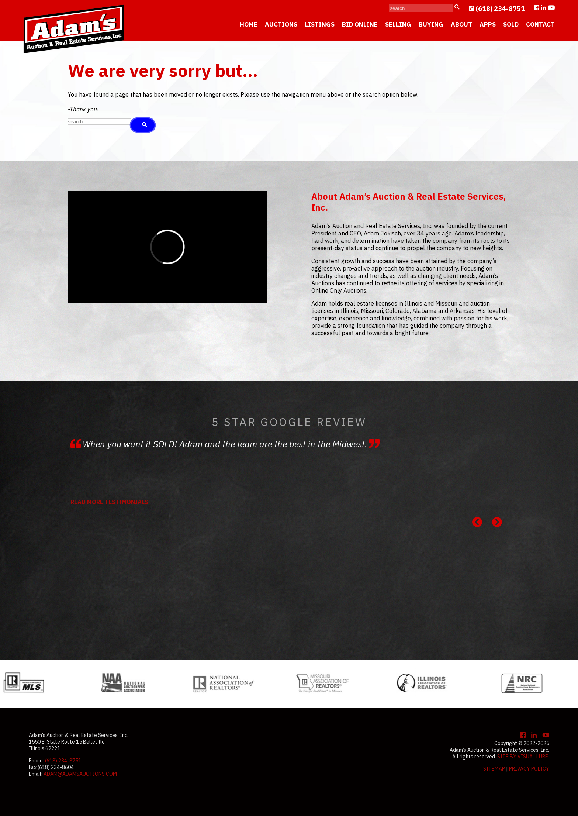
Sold (511, 24)
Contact (540, 24)
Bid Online (360, 24)
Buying (431, 24)
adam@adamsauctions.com (80, 774)
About (461, 24)
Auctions (281, 24)
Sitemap (494, 768)
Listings (320, 24)
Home (248, 24)
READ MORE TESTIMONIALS (109, 502)
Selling (398, 24)
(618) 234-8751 (500, 8)
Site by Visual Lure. (523, 756)
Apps (488, 24)
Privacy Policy (529, 768)
